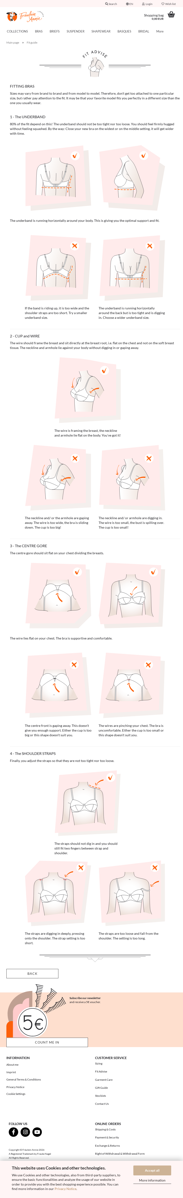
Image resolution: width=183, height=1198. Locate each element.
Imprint (11, 1072)
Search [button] (111, 4)
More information (152, 1180)
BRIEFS (55, 31)
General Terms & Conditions (23, 1079)
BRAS (39, 31)
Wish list (168, 4)
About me (12, 1064)
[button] (130, 3)
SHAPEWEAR (101, 31)
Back (32, 973)
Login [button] (147, 4)
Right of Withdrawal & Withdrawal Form (120, 1153)
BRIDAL (143, 31)
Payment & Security (107, 1137)
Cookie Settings (15, 1094)
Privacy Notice (65, 1189)
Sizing (98, 1063)
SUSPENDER (75, 31)
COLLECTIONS (17, 31)
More (160, 31)
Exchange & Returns (107, 1145)
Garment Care (104, 1079)
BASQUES (124, 31)
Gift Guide (101, 1087)
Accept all (152, 1170)
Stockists (100, 1095)
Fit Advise (101, 1071)
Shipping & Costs (105, 1129)
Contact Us (102, 1103)
